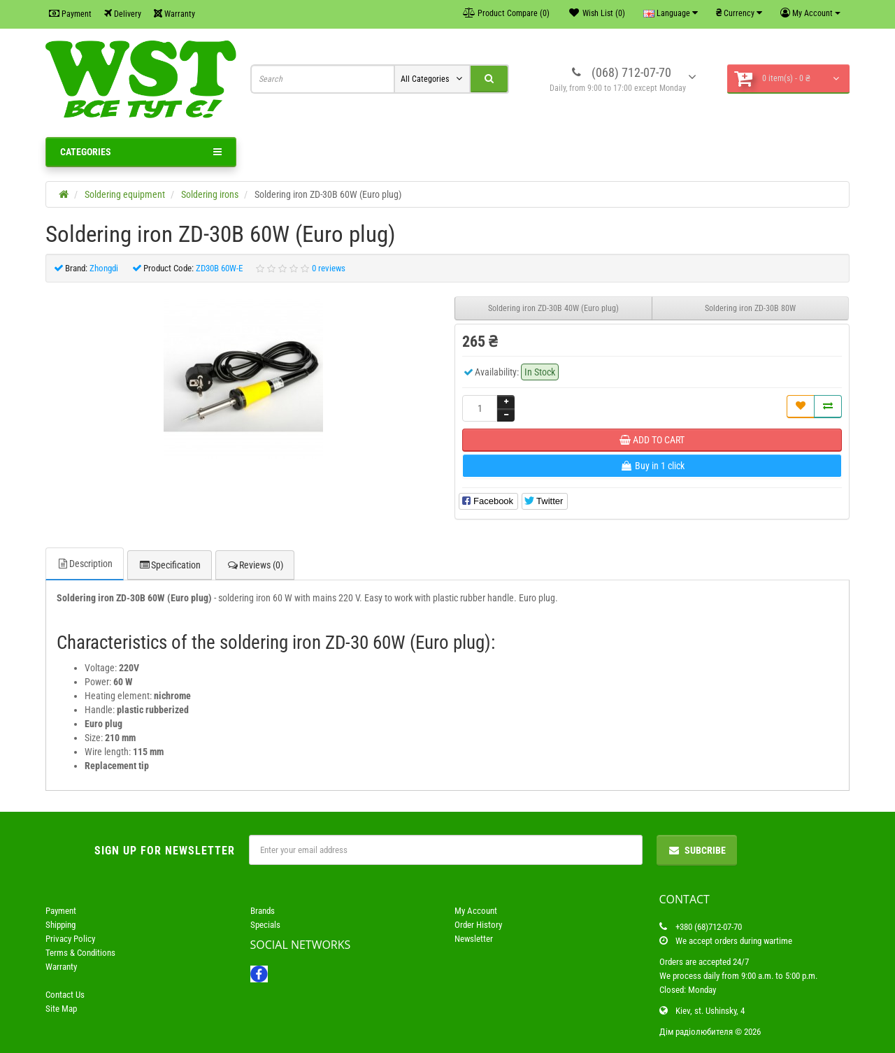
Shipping (60, 924)
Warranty (174, 13)
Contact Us (65, 994)
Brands (262, 910)
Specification (169, 565)
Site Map (61, 1008)
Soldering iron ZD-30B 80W (750, 308)
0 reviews (328, 268)
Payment (70, 13)
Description (85, 563)
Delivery (122, 13)
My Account (475, 910)
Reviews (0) (255, 565)
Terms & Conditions (80, 952)
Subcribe (697, 850)
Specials (265, 924)
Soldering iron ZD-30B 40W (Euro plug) (553, 308)
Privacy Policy (70, 938)
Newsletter (473, 938)
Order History (478, 924)
